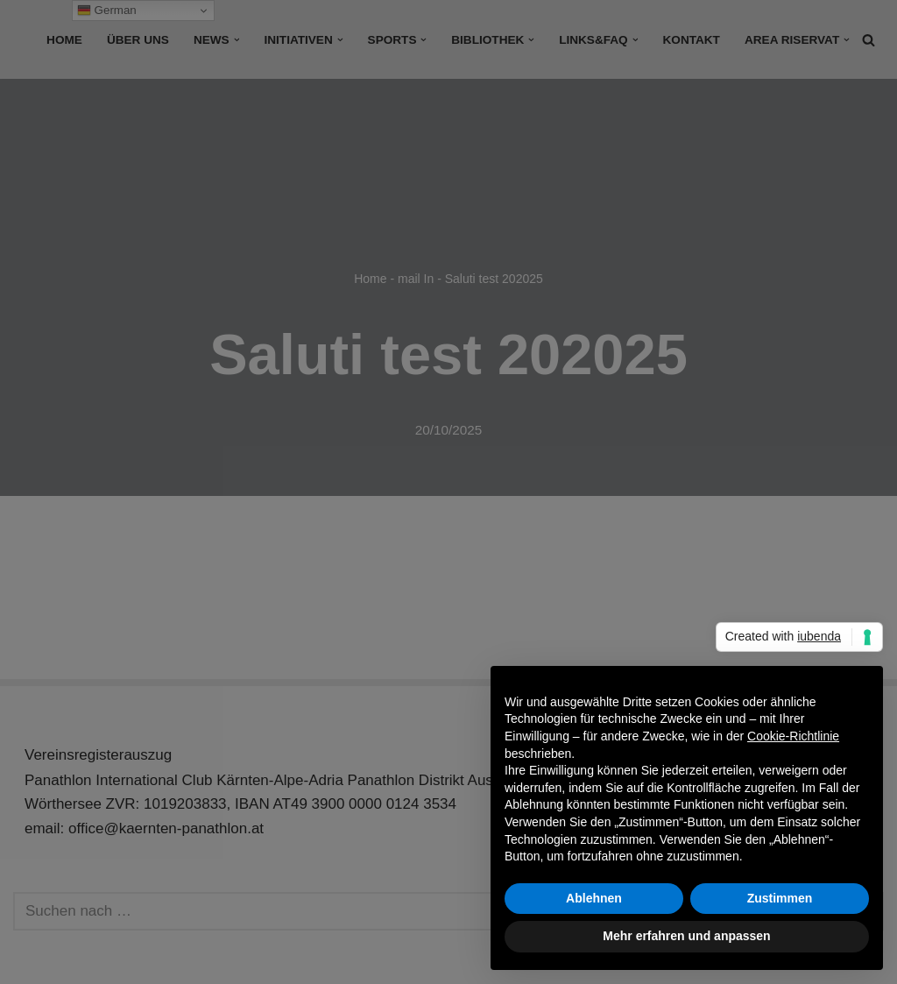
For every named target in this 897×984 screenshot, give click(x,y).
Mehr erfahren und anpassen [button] (686, 936)
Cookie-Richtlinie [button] (793, 736)
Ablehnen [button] (594, 898)
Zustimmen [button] (780, 898)
